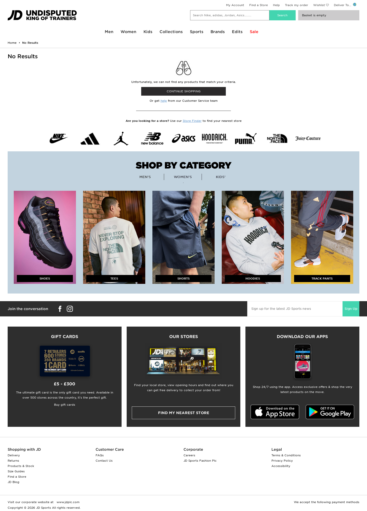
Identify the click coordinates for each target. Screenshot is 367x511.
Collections (171, 32)
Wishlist (319, 5)
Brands (218, 32)
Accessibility (280, 466)
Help (276, 5)
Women (128, 32)
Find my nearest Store (183, 413)
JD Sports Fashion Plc (200, 460)
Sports (196, 32)
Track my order (296, 5)
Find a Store (258, 5)
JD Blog (13, 482)
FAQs (100, 455)
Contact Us (104, 460)
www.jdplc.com (68, 502)
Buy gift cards (64, 404)
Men (109, 32)
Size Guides (16, 471)
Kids (147, 32)
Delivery (14, 455)
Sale (254, 32)
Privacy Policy (282, 460)
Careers (189, 455)
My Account (235, 5)
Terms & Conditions (286, 455)
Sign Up (351, 309)
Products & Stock (21, 466)
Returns (13, 460)
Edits (237, 32)
